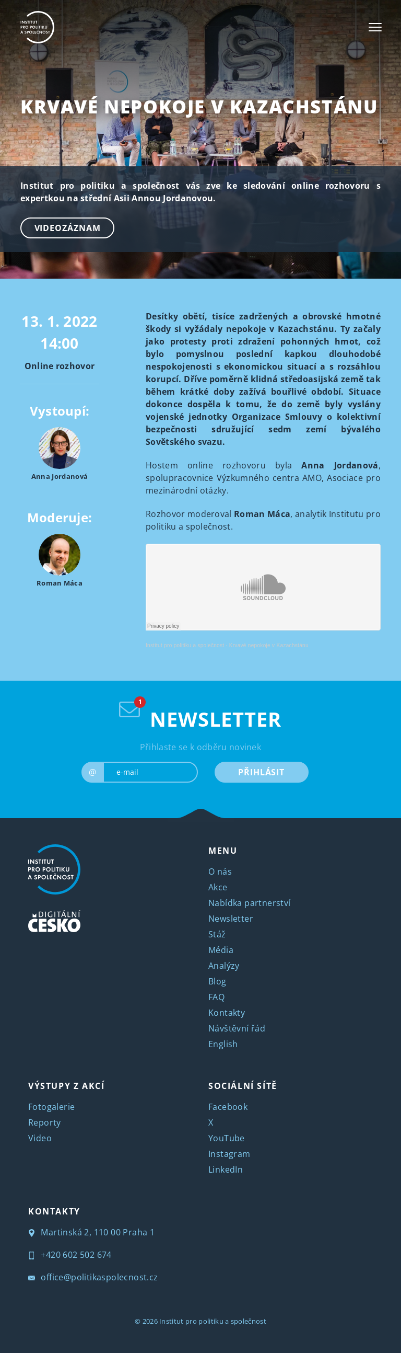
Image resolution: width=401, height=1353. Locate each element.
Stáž (217, 934)
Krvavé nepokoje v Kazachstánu (199, 106)
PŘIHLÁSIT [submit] (261, 772)
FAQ (216, 997)
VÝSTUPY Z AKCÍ (66, 1086)
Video (40, 1138)
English (223, 1044)
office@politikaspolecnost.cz (93, 1277)
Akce (218, 887)
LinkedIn (225, 1169)
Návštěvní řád (236, 1028)
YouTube (226, 1138)
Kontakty (226, 1012)
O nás (220, 871)
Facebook (227, 1107)
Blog (217, 981)
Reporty (44, 1122)
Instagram (229, 1154)
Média (220, 950)
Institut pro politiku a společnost (185, 645)
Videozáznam (67, 228)
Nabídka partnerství (249, 903)
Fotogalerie (51, 1107)
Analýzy (224, 965)
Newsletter (230, 918)
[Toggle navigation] (375, 27)
